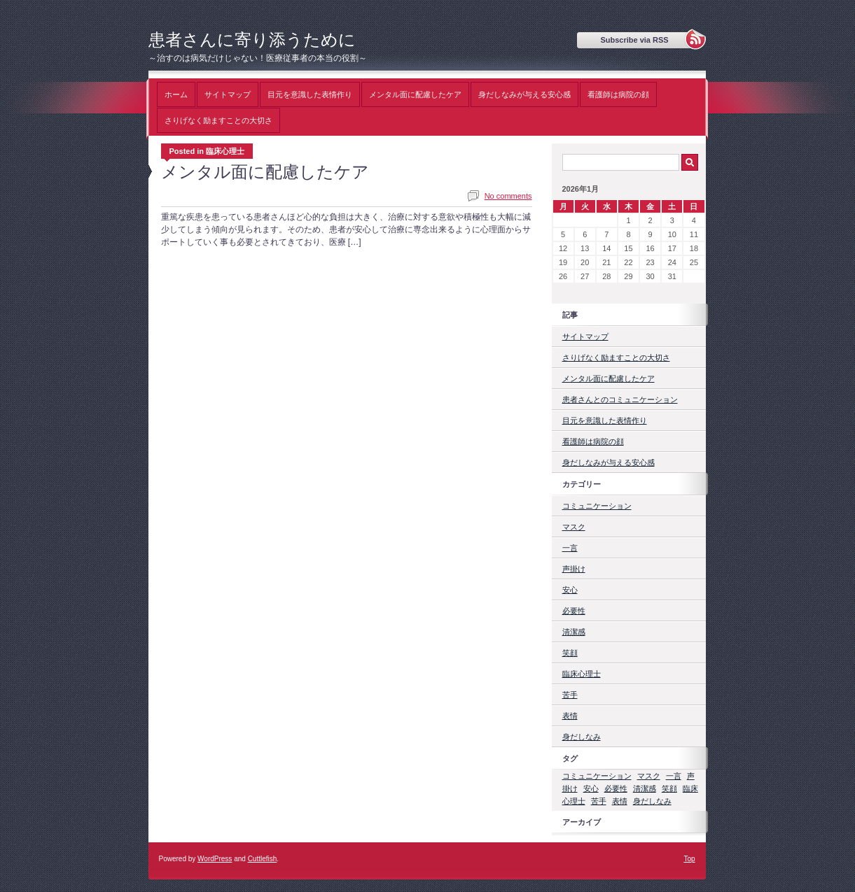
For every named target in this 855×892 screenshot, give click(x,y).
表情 (570, 716)
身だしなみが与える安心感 (524, 94)
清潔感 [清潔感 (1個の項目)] (644, 788)
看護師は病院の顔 (618, 94)
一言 (570, 548)
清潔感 (573, 632)
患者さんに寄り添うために (252, 39)
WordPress (214, 859)
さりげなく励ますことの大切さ (218, 120)
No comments (508, 196)
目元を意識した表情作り (309, 94)
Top (689, 859)
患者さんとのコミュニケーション (620, 399)
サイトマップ (227, 94)
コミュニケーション (597, 506)
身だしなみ (581, 736)
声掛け (573, 569)
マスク (573, 527)
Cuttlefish (262, 859)
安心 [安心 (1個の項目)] (591, 788)
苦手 (570, 695)
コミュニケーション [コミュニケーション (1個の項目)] (597, 776)
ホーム (176, 94)
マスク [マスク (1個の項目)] (648, 776)
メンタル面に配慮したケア (415, 94)
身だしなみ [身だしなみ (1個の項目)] (652, 801)
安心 (570, 590)
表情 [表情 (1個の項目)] (619, 801)
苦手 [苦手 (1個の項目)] (598, 801)
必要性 (573, 611)
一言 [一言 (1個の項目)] (673, 776)
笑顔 (570, 653)
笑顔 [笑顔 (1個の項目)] (669, 788)
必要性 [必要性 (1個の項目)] (615, 788)
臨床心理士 (581, 674)
